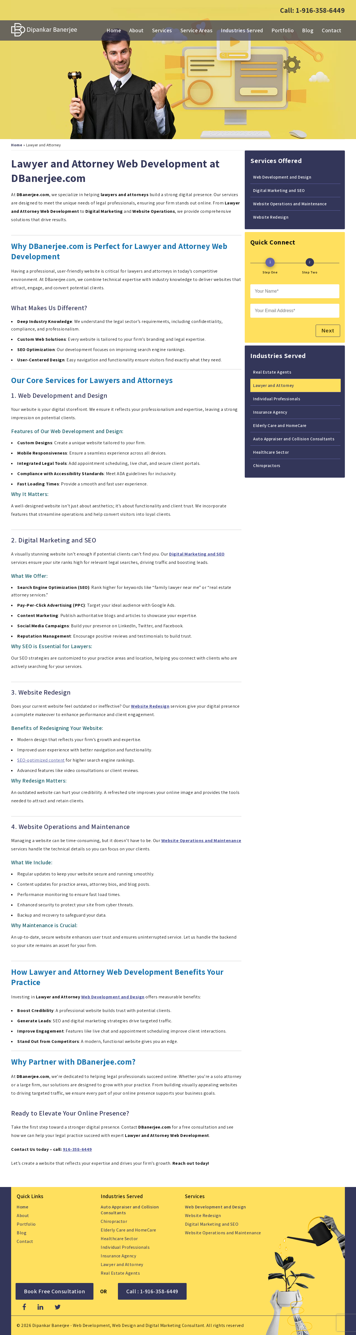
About (136, 30)
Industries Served (242, 30)
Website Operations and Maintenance (290, 203)
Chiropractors (266, 465)
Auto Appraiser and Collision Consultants (293, 438)
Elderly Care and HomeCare (279, 425)
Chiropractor (114, 1221)
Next (327, 330)
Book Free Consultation (54, 1291)
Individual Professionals (276, 398)
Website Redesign (270, 216)
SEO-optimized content (41, 760)
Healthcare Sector (271, 452)
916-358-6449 (77, 1149)
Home (114, 30)
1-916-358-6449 (320, 10)
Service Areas (197, 30)
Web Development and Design (113, 997)
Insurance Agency (270, 411)
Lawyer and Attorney (273, 385)
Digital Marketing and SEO (279, 190)
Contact (332, 30)
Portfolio (282, 30)
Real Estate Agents (272, 371)
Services (162, 30)
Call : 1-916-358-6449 (152, 1291)
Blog (307, 30)
